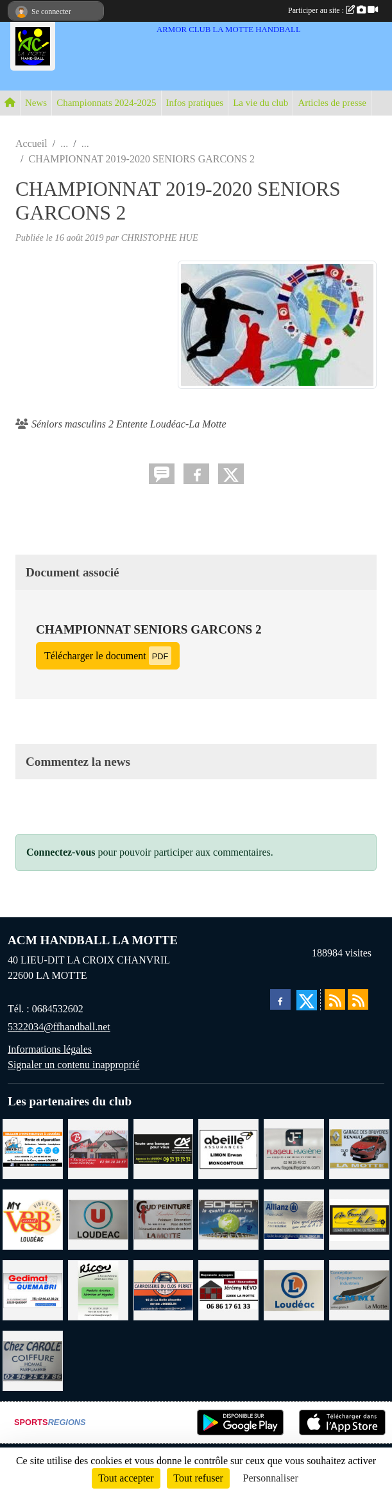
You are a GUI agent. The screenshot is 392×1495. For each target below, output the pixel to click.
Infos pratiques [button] (195, 103)
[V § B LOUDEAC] (33, 1218)
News (36, 103)
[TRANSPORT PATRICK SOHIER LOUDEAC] (228, 1218)
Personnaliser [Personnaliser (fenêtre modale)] (270, 1478)
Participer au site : (333, 10)
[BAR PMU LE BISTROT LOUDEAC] (98, 1148)
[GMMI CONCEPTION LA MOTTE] (359, 1289)
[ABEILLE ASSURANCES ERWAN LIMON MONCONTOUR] (228, 1148)
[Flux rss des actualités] (335, 999)
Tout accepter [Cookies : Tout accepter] (125, 1478)
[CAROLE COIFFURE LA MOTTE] (33, 1359)
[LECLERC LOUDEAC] (294, 1289)
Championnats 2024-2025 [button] (106, 103)
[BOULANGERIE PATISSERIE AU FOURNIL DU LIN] (359, 1218)
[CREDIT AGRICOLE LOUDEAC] (163, 1148)
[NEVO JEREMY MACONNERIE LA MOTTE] (228, 1289)
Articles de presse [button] (332, 103)
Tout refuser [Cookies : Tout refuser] (198, 1478)
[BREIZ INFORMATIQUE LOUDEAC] (33, 1148)
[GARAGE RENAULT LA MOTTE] (359, 1148)
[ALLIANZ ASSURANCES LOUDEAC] (294, 1218)
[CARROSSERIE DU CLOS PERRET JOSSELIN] (163, 1289)
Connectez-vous (61, 852)
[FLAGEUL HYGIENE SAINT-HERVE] (294, 1148)
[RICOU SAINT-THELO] (98, 1289)
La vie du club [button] (260, 103)
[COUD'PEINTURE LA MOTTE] (163, 1218)
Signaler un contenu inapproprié (74, 1064)
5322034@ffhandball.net (59, 1026)
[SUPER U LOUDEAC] (98, 1218)
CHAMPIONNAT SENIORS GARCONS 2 (149, 629)
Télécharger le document (107, 655)
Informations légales (50, 1049)
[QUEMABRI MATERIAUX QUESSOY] (33, 1289)
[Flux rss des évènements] (358, 999)
